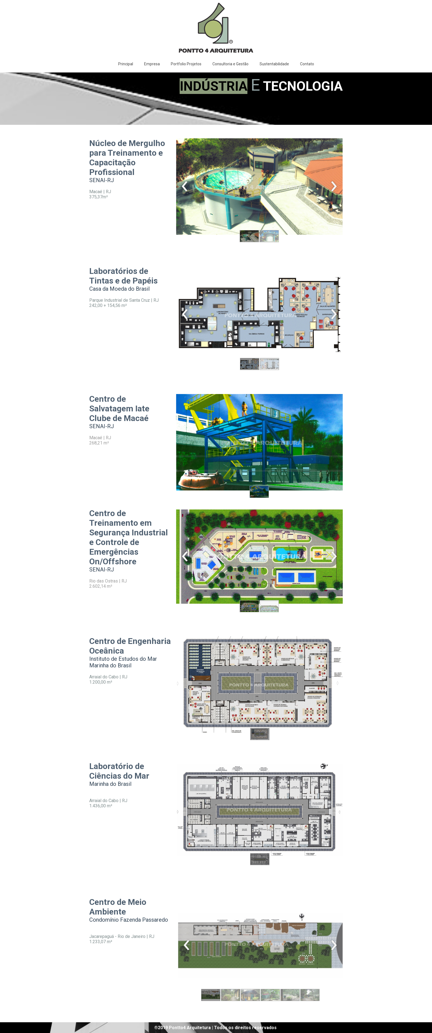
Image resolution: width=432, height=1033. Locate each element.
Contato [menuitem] (307, 64)
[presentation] (185, 186)
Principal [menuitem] (125, 64)
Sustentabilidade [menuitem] (274, 64)
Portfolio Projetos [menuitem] (186, 64)
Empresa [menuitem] (152, 64)
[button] (249, 236)
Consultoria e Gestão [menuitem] (230, 64)
